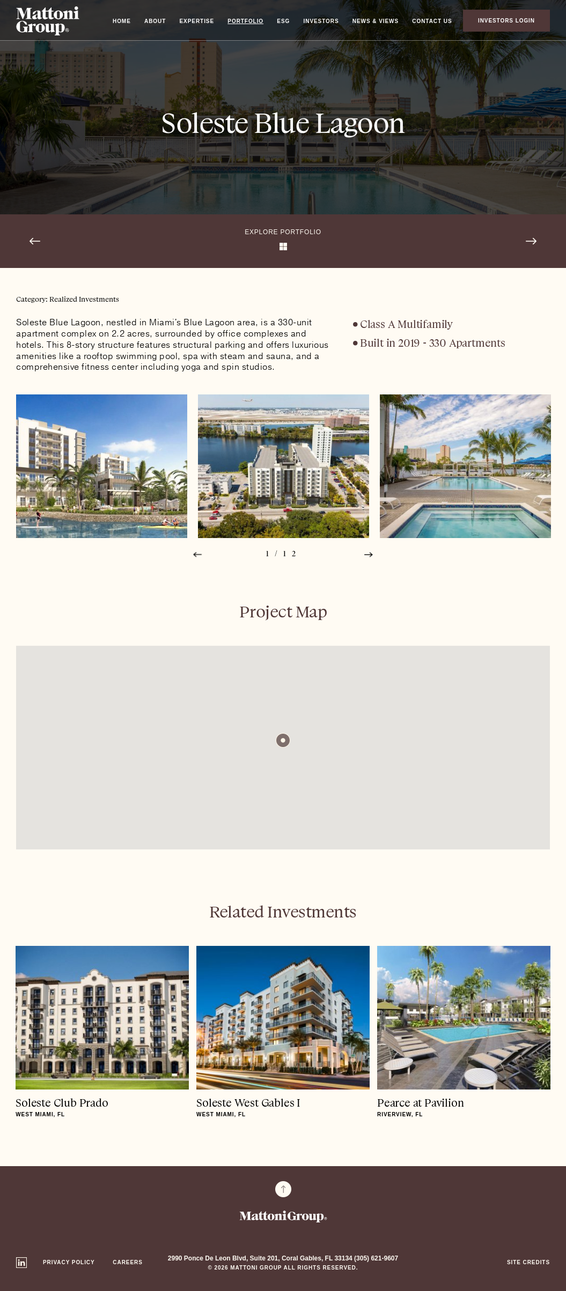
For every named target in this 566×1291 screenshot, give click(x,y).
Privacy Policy (69, 1262)
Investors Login (506, 21)
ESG (283, 21)
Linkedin (21, 1262)
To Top (283, 1189)
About (155, 21)
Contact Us (432, 21)
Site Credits (528, 1262)
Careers (127, 1262)
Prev (197, 554)
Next (368, 554)
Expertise (197, 21)
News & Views (375, 21)
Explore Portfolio (283, 232)
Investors (321, 21)
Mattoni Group (47, 20)
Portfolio (245, 21)
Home (122, 21)
